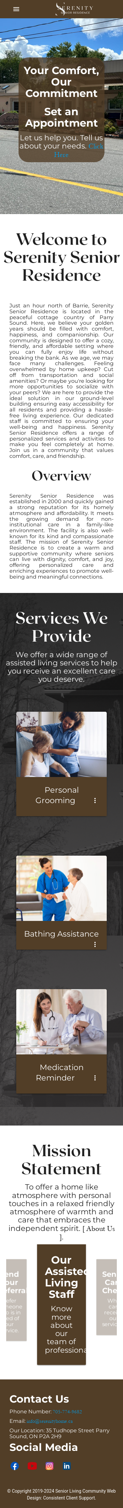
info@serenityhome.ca (50, 1421)
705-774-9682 (67, 1412)
